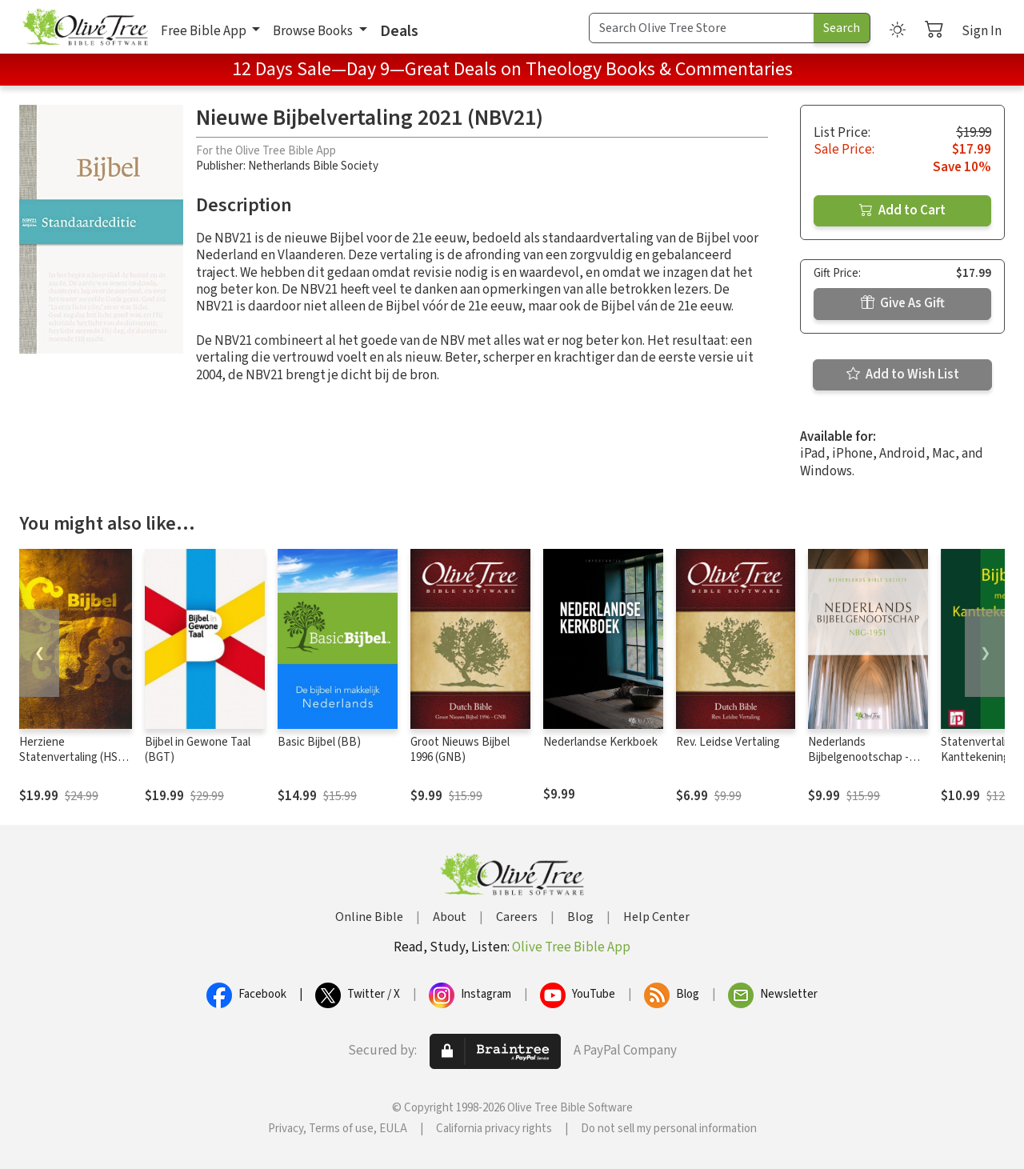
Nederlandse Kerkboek (600, 742)
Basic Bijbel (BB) (319, 742)
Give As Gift (903, 303)
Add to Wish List (902, 374)
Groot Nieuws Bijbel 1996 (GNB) (460, 750)
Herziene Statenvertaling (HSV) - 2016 (73, 757)
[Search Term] (701, 28)
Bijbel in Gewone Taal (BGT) (197, 750)
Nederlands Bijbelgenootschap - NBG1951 (858, 757)
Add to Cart (902, 210)
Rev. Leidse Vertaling (728, 742)
